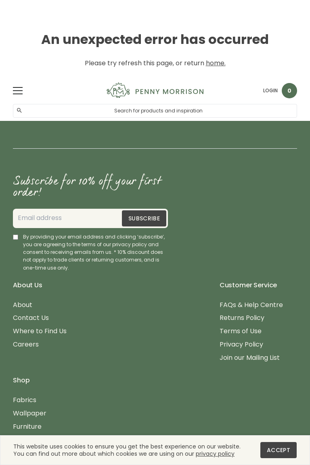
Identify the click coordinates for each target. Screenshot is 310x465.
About (22, 305)
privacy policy (215, 454)
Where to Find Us (40, 331)
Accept (278, 450)
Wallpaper (29, 413)
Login (270, 90)
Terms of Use (241, 331)
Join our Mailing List (250, 358)
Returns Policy (242, 318)
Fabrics (24, 400)
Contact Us (31, 318)
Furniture (27, 427)
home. (216, 63)
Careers (26, 344)
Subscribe (144, 218)
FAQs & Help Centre (251, 305)
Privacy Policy (241, 344)
